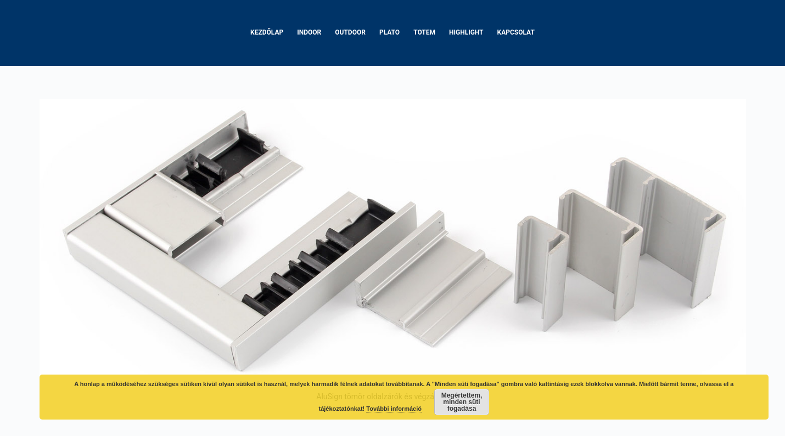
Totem (424, 32)
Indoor (309, 32)
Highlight (466, 32)
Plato (389, 32)
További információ (394, 408)
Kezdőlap (266, 32)
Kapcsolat (516, 32)
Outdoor (350, 32)
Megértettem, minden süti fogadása (462, 402)
